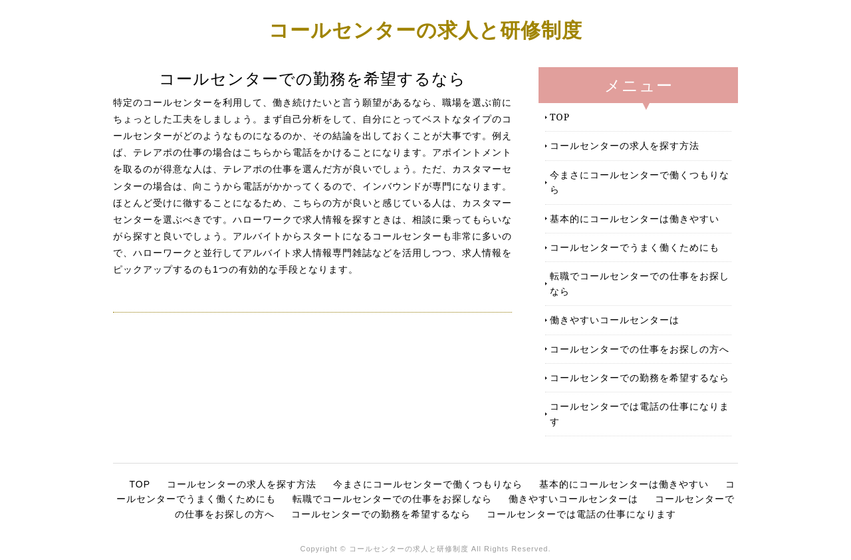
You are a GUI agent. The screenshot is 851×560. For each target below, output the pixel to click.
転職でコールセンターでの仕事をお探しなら (639, 283)
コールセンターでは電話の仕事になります (639, 413)
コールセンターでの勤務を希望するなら (639, 377)
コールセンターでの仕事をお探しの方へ (639, 349)
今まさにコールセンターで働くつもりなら (639, 182)
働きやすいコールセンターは (614, 319)
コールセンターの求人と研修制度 (425, 29)
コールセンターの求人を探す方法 (624, 145)
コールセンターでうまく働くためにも (634, 247)
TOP (560, 116)
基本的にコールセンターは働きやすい (634, 218)
